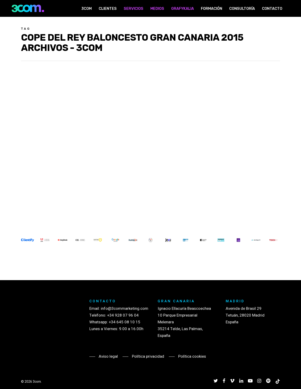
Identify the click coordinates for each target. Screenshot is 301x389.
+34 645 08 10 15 (124, 322)
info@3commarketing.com (124, 308)
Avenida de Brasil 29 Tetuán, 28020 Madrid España (245, 315)
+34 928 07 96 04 (123, 315)
